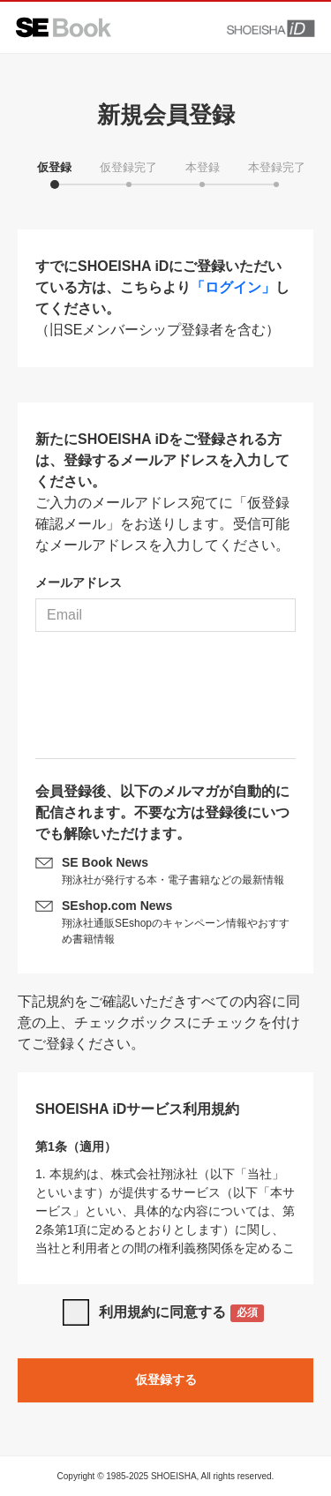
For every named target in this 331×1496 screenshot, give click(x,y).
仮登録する (166, 1379)
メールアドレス (78, 582)
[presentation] (166, 701)
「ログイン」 (233, 287)
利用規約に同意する (181, 1313)
